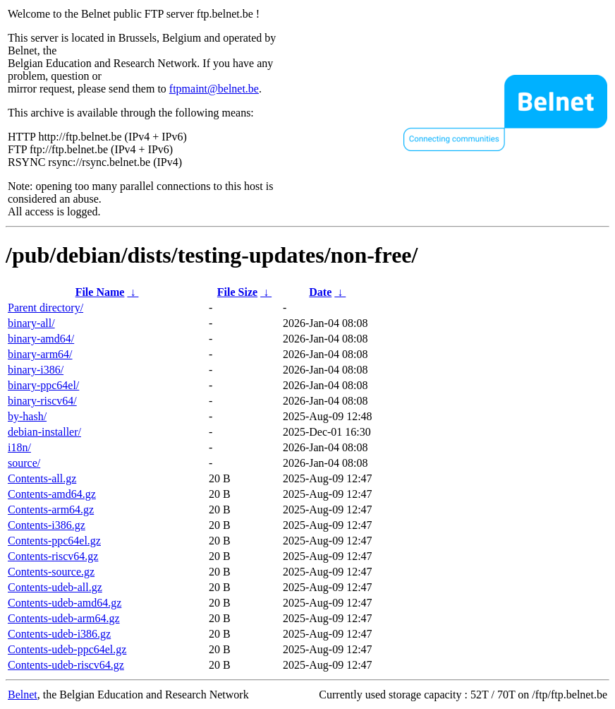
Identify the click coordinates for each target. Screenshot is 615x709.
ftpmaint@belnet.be (214, 89)
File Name (100, 292)
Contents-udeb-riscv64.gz (66, 665)
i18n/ (19, 447)
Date (320, 292)
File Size (237, 292)
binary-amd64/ (41, 339)
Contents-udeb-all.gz (55, 587)
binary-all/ (31, 323)
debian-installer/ (44, 432)
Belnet (22, 695)
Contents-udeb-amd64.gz (64, 603)
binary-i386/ (35, 370)
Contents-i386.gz (46, 525)
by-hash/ (27, 416)
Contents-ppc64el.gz (54, 541)
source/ (24, 463)
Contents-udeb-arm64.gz (64, 618)
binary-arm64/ (40, 354)
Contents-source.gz (51, 572)
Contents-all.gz (42, 478)
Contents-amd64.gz (52, 494)
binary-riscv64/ (42, 401)
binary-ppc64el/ (43, 385)
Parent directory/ (45, 308)
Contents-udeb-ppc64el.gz (67, 649)
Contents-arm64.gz (51, 510)
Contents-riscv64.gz (53, 556)
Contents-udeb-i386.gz (59, 634)
